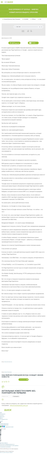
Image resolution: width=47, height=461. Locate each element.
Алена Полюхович (16, 19)
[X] (0, 439)
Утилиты (2, 415)
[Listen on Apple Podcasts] (0, 434)
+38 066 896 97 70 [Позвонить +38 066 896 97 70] (4, 425)
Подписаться (24, 379)
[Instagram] (0, 433)
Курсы (1, 418)
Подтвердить (16, 396)
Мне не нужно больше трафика (6, 452)
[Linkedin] (0, 437)
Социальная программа (5, 447)
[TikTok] (0, 441)
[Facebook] (0, 436)
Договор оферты (4, 442)
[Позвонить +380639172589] (0, 422)
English (1, 421)
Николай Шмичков (8, 19)
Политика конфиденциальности (7, 444)
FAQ (1, 412)
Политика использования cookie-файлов (9, 445)
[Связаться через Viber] (2, 427)
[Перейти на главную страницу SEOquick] (9, 2)
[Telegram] (0, 431)
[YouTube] (0, 430)
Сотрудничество (4, 419)
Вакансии (2, 416)
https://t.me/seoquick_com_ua (19, 405)
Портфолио (2, 414)
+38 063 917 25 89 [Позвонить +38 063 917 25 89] (9, 427)
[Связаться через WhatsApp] (1, 427)
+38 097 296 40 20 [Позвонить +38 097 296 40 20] (4, 423)
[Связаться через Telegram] (4, 427)
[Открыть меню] (2, 2)
